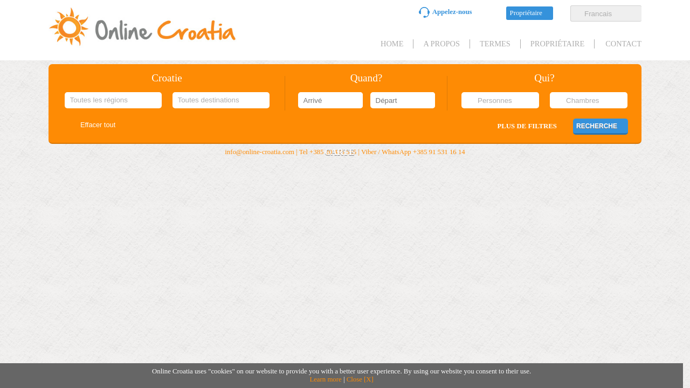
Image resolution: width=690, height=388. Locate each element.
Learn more (325, 379)
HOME (392, 43)
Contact (623, 43)
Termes (495, 43)
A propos (441, 43)
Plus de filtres (527, 126)
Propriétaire (526, 13)
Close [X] (360, 379)
